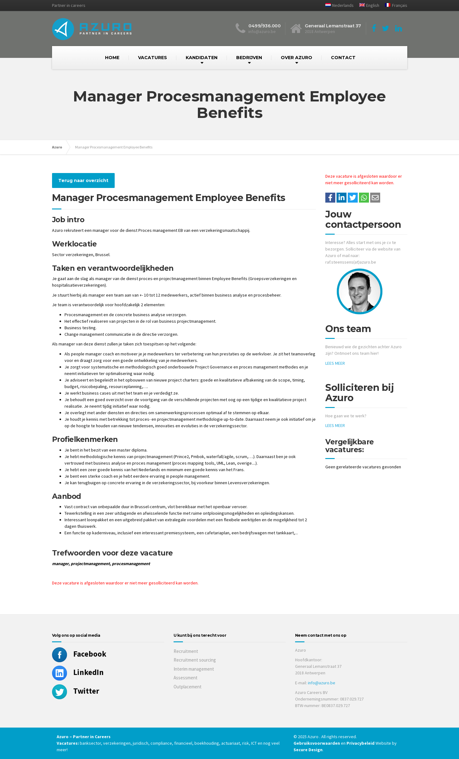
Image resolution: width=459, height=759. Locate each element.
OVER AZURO (296, 57)
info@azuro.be (321, 683)
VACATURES (152, 57)
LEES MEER (335, 363)
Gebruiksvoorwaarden (317, 743)
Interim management (194, 669)
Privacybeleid (361, 743)
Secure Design (308, 749)
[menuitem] (337, 5)
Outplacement (188, 687)
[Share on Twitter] (353, 198)
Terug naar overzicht (83, 180)
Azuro (57, 147)
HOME (112, 57)
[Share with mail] (375, 198)
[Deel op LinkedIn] (342, 198)
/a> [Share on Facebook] (330, 197)
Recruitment (186, 651)
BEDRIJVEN (249, 57)
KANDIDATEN (202, 57)
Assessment (186, 678)
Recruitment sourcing (195, 660)
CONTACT (343, 57)
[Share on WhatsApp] (364, 198)
